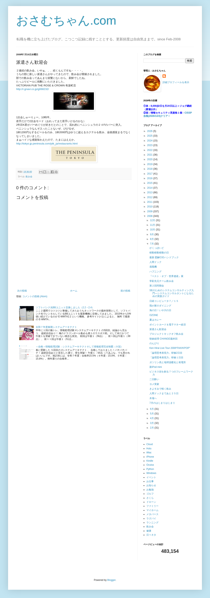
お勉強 (150, 489)
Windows (151, 473)
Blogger (111, 580)
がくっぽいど (156, 248)
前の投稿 (125, 290)
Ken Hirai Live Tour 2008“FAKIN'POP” (169, 348)
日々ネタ (151, 534)
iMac (148, 452)
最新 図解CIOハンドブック (164, 257)
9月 (152, 234)
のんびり (154, 343)
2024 (150, 140)
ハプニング (155, 271)
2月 (152, 427)
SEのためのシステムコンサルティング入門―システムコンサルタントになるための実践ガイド (171, 293)
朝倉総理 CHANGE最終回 (163, 338)
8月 (152, 239)
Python (150, 469)
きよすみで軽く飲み (160, 388)
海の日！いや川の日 (160, 310)
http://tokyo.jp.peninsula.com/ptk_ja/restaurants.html (47, 143)
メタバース (152, 514)
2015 (150, 183)
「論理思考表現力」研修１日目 (166, 357)
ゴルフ (150, 493)
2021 (150, 154)
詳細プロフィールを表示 (176, 82)
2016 (150, 178)
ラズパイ (151, 518)
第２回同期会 (156, 285)
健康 (148, 530)
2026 (150, 131)
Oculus (150, 464)
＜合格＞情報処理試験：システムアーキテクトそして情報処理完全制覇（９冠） (79, 346)
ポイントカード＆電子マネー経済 (167, 324)
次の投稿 (22, 290)
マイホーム (152, 510)
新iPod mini (155, 367)
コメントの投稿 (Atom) (34, 296)
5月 (152, 413)
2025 (150, 135)
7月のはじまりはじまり (162, 402)
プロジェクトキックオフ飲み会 (166, 333)
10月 (153, 229)
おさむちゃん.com (66, 20)
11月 (153, 225)
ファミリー (152, 506)
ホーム (73, 290)
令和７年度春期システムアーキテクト (56, 327)
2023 (150, 145)
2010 (150, 206)
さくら (150, 498)
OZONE (153, 315)
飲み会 (29, 176)
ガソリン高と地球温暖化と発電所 (167, 362)
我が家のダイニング (160, 305)
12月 (153, 220)
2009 (150, 211)
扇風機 (153, 266)
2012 (150, 197)
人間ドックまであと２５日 (163, 393)
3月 (152, 423)
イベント (151, 477)
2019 (150, 164)
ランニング (152, 522)
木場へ (153, 398)
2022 (150, 150)
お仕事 (150, 481)
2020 (150, 159)
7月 (152, 243)
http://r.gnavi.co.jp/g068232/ (32, 89)
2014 (150, 187)
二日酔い (154, 379)
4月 (152, 418)
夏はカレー (155, 319)
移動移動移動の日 (159, 252)
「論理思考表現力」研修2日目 (165, 352)
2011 (150, 202)
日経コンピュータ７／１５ (163, 301)
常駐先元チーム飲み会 (161, 281)
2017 (150, 173)
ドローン (151, 502)
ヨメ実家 (154, 384)
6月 (152, 409)
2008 (150, 216)
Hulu (148, 448)
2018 (150, 168)
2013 (150, 192)
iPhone (150, 456)
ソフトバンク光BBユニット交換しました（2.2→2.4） (65, 307)
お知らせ (151, 485)
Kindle (149, 460)
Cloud (149, 444)
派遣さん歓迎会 (157, 329)
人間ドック (155, 262)
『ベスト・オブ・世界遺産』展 (166, 276)
